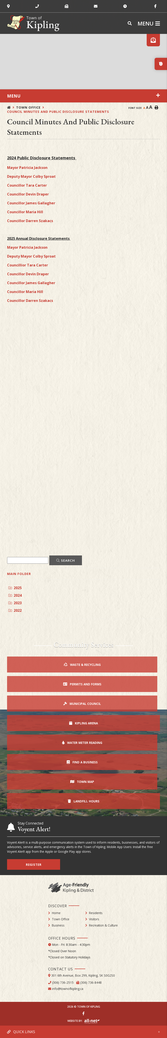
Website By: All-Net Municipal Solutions (92, 1021)
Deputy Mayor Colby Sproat (31, 176)
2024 (15, 595)
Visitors (94, 919)
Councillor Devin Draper (28, 194)
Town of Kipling (33, 23)
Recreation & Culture (103, 925)
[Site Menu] (83, 95)
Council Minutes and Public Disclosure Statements (58, 111)
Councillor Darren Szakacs (30, 220)
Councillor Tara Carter (27, 185)
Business (58, 925)
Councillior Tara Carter (27, 265)
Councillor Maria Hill (25, 211)
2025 (15, 587)
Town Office (28, 107)
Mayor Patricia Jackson (27, 167)
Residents (95, 913)
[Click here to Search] (65, 560)
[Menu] (148, 23)
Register (34, 864)
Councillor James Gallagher (31, 203)
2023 (15, 602)
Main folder (19, 574)
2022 (15, 610)
